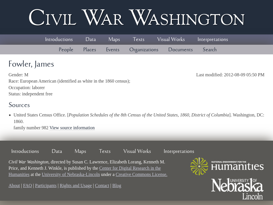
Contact (102, 185)
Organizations (143, 50)
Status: (15, 93)
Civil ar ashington (136, 17)
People (66, 50)
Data (91, 39)
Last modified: (210, 74)
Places (89, 50)
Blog (116, 185)
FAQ (27, 185)
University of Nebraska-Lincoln (71, 174)
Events (112, 50)
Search (210, 50)
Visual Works (171, 39)
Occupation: (20, 87)
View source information (72, 127)
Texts (138, 39)
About (14, 185)
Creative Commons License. (141, 174)
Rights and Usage (76, 185)
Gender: (16, 74)
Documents (180, 50)
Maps (114, 39)
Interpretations (213, 39)
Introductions (59, 39)
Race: (14, 81)
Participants (46, 185)
